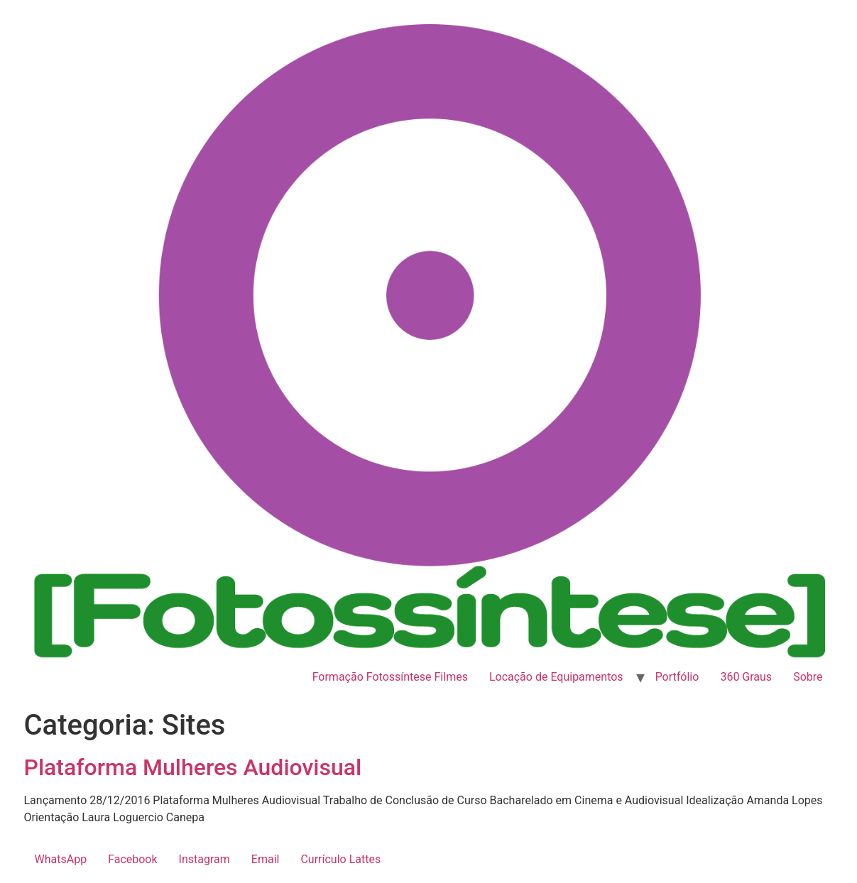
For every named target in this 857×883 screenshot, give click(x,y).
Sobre (807, 677)
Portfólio (677, 677)
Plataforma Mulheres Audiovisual (193, 767)
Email (265, 859)
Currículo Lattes (340, 859)
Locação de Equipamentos (556, 677)
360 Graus (746, 677)
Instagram (204, 859)
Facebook (132, 859)
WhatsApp (61, 859)
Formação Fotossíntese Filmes (390, 677)
